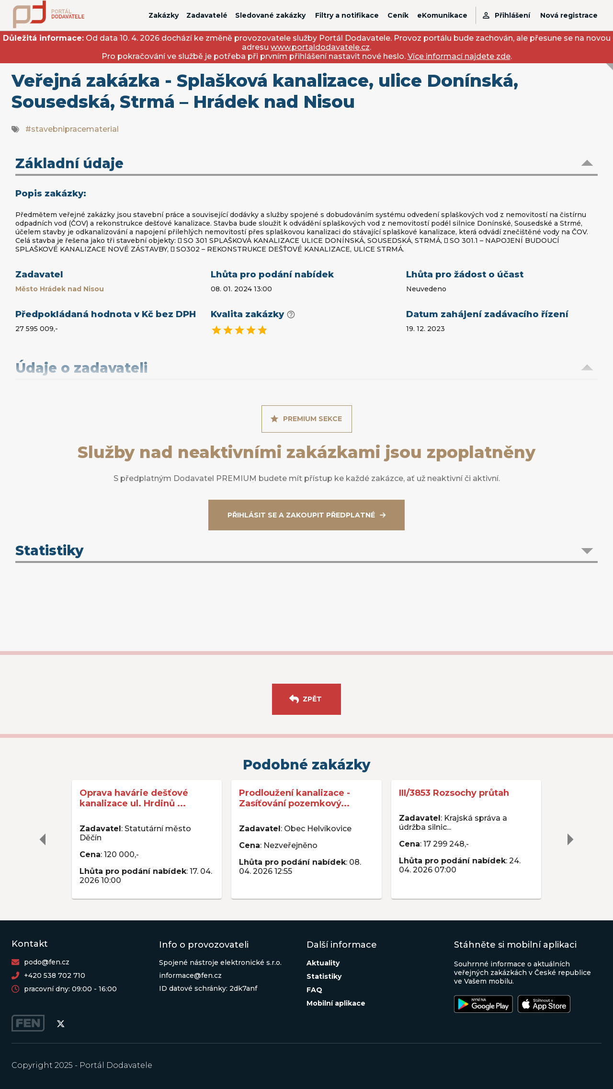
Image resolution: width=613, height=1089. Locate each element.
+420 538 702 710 (54, 975)
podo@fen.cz (46, 962)
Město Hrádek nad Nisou (59, 289)
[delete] (43, 839)
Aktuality (323, 963)
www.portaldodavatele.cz (320, 47)
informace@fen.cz (190, 975)
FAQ (314, 990)
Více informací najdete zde (459, 56)
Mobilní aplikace (335, 1003)
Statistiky (323, 976)
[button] (306, 164)
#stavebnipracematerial (72, 129)
